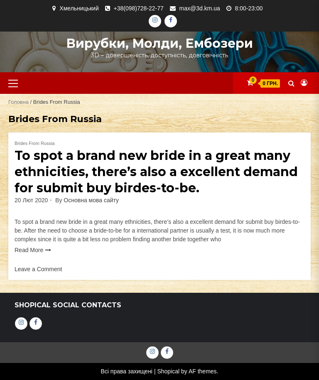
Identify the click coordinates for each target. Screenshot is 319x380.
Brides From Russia (35, 143)
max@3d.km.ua (199, 8)
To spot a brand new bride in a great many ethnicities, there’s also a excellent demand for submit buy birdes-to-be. (156, 172)
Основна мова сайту (91, 200)
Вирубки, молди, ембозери (159, 43)
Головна (18, 102)
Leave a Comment (38, 269)
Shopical (168, 371)
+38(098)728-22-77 (139, 8)
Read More (29, 250)
